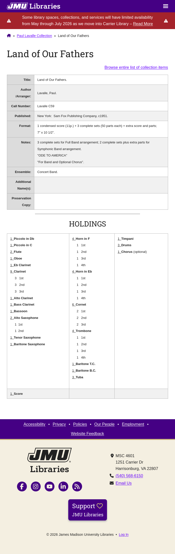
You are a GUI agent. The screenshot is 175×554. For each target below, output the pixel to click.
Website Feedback (87, 433)
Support (87, 510)
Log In (123, 534)
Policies (80, 424)
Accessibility (34, 424)
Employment (133, 424)
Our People (104, 424)
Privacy (59, 424)
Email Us (124, 483)
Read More (143, 23)
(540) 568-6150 (129, 475)
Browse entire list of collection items (136, 67)
